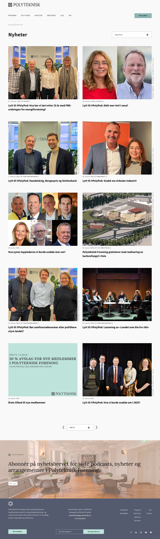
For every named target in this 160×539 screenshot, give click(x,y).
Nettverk (137, 513)
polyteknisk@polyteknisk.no (80, 515)
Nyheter (137, 517)
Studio (149, 513)
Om (150, 510)
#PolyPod (124, 510)
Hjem (10, 25)
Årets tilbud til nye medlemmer (26, 402)
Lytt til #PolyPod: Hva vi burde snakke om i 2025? (111, 402)
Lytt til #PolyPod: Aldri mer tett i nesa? (105, 105)
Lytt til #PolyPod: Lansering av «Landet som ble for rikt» (116, 327)
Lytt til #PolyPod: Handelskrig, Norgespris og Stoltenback (42, 180)
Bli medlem (143, 15)
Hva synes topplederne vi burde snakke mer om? (37, 252)
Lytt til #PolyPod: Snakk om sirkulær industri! (110, 180)
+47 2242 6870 (80, 518)
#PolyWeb (124, 513)
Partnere (137, 520)
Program (137, 510)
